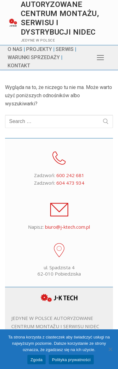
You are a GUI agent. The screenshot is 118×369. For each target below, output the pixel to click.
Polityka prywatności (71, 359)
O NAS (15, 49)
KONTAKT (19, 66)
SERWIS (65, 49)
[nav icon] (100, 57)
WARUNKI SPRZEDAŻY (34, 57)
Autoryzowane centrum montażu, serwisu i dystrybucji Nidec (60, 18)
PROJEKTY (39, 49)
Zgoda (36, 359)
